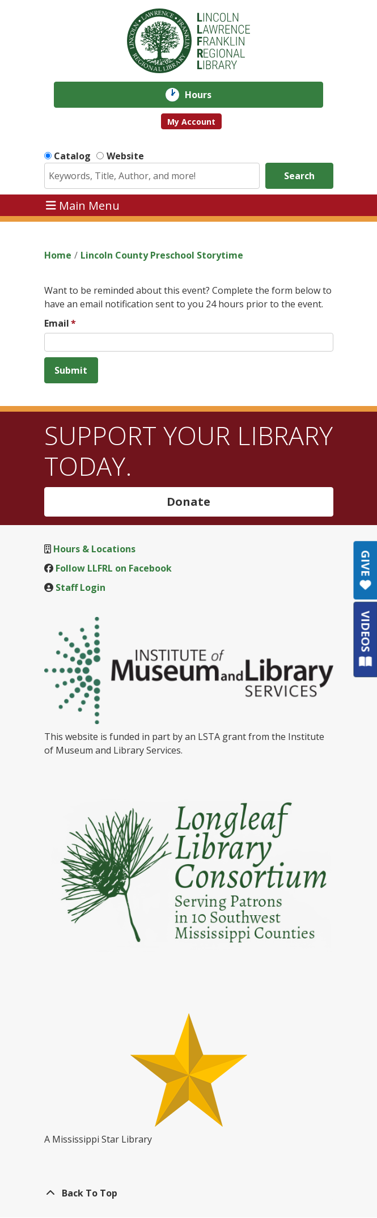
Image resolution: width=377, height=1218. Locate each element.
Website (125, 156)
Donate (188, 501)
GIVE (365, 570)
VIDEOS (365, 639)
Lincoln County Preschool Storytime (162, 255)
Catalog (72, 156)
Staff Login (80, 587)
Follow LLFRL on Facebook (114, 568)
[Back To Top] (188, 1193)
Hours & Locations (94, 549)
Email (56, 323)
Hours (206, 95)
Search (299, 176)
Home (57, 255)
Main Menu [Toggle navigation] (83, 205)
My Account (191, 121)
